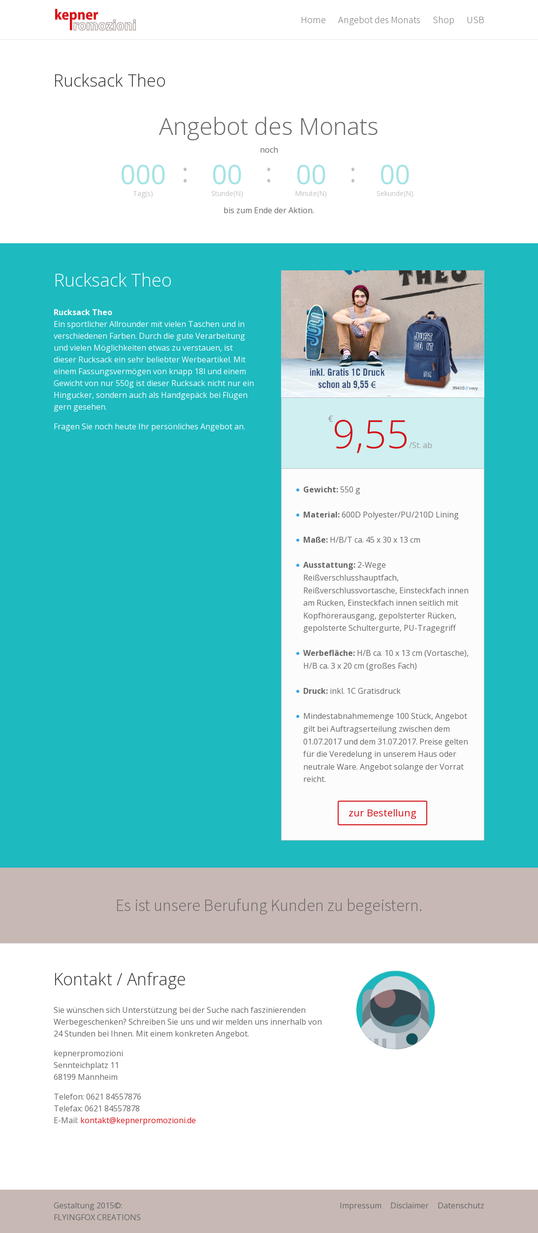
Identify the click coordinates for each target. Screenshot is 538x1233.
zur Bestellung (382, 812)
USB (475, 21)
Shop (443, 21)
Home (313, 21)
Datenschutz (461, 1205)
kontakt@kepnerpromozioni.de (138, 1120)
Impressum (360, 1205)
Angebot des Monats (379, 21)
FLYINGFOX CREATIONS (97, 1217)
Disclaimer (409, 1205)
